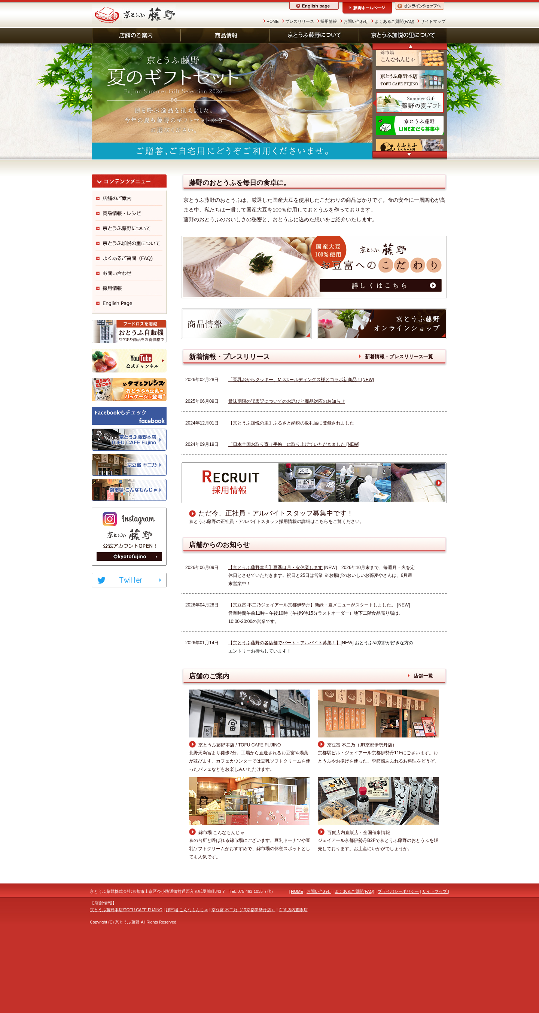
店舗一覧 (423, 749)
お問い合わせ (356, 21)
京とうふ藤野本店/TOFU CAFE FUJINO (126, 982)
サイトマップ (433, 21)
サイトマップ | (435, 964)
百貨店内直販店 (293, 982)
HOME (272, 21)
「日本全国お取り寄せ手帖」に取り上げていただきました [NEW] (293, 517)
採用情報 (328, 21)
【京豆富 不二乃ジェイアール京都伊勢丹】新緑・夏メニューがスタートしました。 (312, 678)
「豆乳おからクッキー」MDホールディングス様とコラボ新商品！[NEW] (301, 452)
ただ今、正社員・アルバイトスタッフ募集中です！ (275, 586)
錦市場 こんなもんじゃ (187, 982)
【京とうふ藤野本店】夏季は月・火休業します (275, 640)
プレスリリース (299, 21)
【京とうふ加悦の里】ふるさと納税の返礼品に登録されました (291, 495)
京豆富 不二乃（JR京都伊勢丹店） (243, 982)
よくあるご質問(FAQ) (394, 21)
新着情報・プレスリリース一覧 (399, 429)
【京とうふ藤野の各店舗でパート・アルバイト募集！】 (284, 715)
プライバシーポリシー (398, 964)
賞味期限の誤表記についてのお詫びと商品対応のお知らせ (286, 474)
